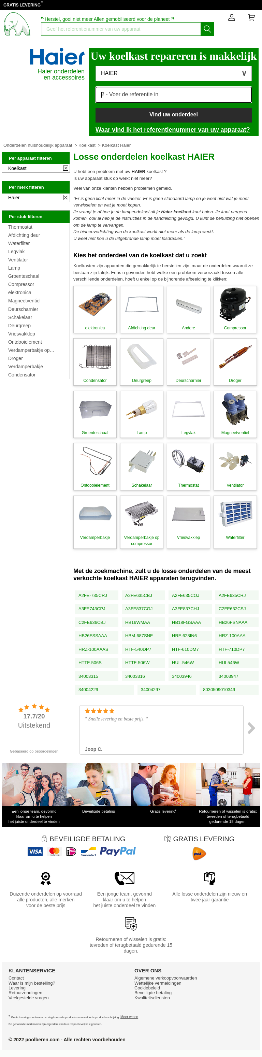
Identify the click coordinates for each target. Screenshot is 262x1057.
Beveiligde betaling (153, 992)
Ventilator (18, 259)
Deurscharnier (23, 309)
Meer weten (129, 1017)
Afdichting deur (24, 235)
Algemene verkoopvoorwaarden (165, 978)
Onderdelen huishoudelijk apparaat (37, 145)
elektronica (19, 292)
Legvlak (16, 251)
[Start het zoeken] (207, 29)
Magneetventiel (24, 300)
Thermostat (20, 227)
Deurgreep (19, 325)
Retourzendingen (25, 992)
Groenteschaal (23, 276)
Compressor (21, 284)
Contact (16, 978)
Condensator (21, 374)
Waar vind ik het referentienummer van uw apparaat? (173, 129)
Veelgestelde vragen (29, 997)
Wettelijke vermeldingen (157, 983)
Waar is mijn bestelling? (32, 983)
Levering (17, 987)
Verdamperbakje (25, 366)
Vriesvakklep (21, 334)
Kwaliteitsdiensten (152, 997)
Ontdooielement (25, 342)
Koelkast (87, 145)
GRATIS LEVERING (22, 5)
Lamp (14, 268)
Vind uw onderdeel (173, 114)
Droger (15, 358)
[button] (174, 73)
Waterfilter (19, 243)
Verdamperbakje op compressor (28, 350)
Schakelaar (20, 317)
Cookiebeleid (147, 987)
